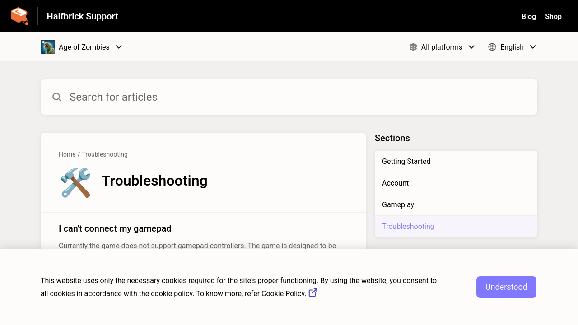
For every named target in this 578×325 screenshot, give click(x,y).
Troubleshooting (104, 154)
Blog (529, 16)
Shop (553, 16)
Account (395, 183)
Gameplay (398, 204)
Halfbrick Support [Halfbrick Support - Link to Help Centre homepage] (82, 16)
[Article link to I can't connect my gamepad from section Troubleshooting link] (203, 242)
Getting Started (406, 161)
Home (67, 154)
